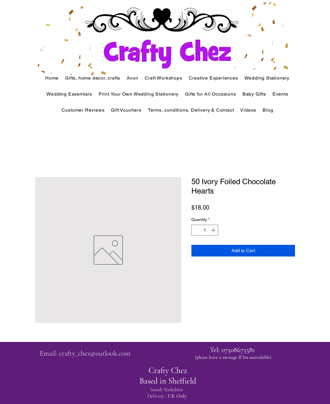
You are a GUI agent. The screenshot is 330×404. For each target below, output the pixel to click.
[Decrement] (196, 230)
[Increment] (213, 230)
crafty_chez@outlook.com (94, 353)
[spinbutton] (205, 230)
